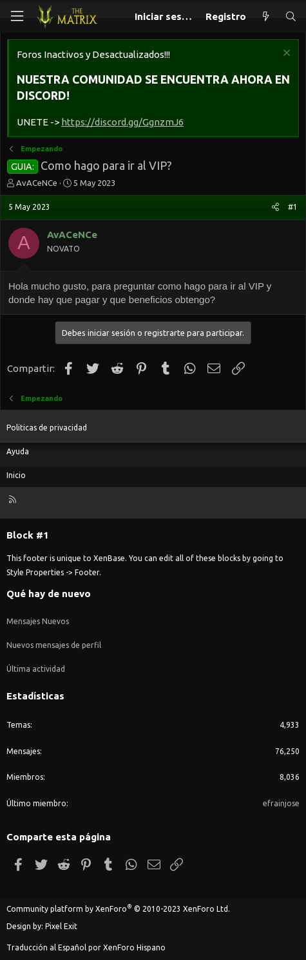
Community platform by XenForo (118, 909)
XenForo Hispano (134, 947)
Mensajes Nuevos (37, 621)
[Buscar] (290, 16)
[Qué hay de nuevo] (265, 16)
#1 (293, 207)
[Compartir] (275, 207)
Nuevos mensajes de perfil (53, 645)
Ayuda (17, 451)
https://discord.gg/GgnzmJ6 (122, 121)
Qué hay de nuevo (48, 593)
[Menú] (17, 16)
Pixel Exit (61, 926)
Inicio (16, 475)
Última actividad (35, 669)
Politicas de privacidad (46, 427)
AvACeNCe (36, 182)
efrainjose (281, 803)
